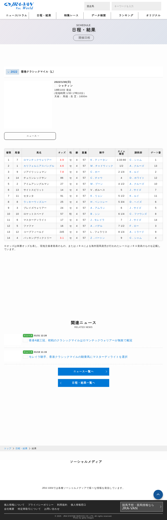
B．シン (95, 213)
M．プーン (96, 183)
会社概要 (9, 508)
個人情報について (14, 504)
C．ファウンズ (138, 213)
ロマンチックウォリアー (38, 159)
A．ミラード (137, 231)
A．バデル (96, 225)
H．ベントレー (99, 201)
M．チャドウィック (101, 165)
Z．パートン (97, 237)
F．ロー (134, 225)
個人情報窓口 (78, 504)
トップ (7, 448)
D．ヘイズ (136, 201)
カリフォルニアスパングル (39, 165)
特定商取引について (29, 508)
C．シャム (136, 159)
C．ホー (95, 171)
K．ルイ (134, 171)
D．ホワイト (137, 177)
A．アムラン (97, 207)
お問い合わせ (52, 508)
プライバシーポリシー (41, 504)
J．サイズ (135, 189)
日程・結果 (22, 448)
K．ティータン (99, 159)
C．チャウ (96, 177)
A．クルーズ (137, 165)
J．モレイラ (97, 219)
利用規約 (62, 504)
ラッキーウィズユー (35, 201)
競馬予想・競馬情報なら (138, 506)
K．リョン (96, 195)
